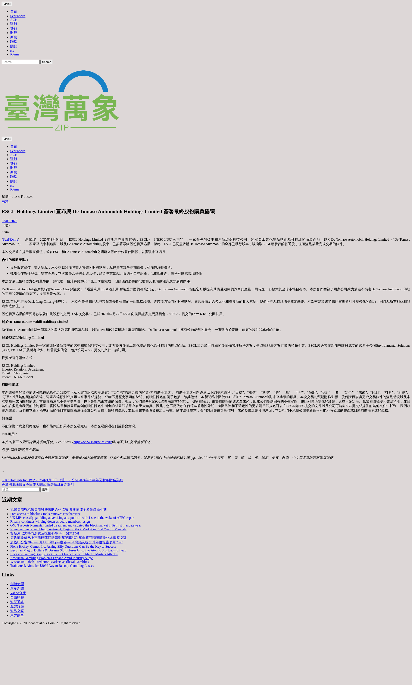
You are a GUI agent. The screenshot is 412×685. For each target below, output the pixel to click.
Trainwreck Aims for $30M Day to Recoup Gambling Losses (52, 565)
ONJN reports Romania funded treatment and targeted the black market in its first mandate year (75, 525)
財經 (13, 33)
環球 (13, 24)
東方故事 (17, 615)
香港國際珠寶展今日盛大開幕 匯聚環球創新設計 (38, 484)
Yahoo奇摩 (18, 593)
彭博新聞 (17, 584)
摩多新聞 (17, 588)
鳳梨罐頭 (17, 606)
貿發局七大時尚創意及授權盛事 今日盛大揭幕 (44, 533)
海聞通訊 (17, 602)
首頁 (13, 11)
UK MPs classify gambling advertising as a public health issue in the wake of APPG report (72, 517)
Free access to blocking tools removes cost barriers (45, 514)
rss (12, 50)
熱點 (13, 28)
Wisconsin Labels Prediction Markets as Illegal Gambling (49, 562)
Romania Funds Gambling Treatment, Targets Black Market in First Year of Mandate (68, 529)
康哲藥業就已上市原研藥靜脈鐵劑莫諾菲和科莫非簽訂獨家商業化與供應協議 (68, 538)
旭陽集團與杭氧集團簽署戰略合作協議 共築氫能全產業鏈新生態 (58, 509)
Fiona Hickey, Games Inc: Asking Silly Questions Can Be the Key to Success (63, 546)
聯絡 (13, 42)
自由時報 (17, 597)
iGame (14, 54)
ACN (14, 20)
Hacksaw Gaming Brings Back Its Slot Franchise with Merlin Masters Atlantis (64, 554)
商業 (13, 37)
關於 (13, 46)
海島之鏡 (17, 611)
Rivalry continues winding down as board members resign (50, 521)
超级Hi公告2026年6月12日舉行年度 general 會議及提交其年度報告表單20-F (66, 542)
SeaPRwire (17, 16)
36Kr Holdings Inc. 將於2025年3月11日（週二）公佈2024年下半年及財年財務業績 (62, 480)
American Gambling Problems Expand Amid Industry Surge (51, 558)
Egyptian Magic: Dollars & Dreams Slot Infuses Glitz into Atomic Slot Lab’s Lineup (68, 550)
